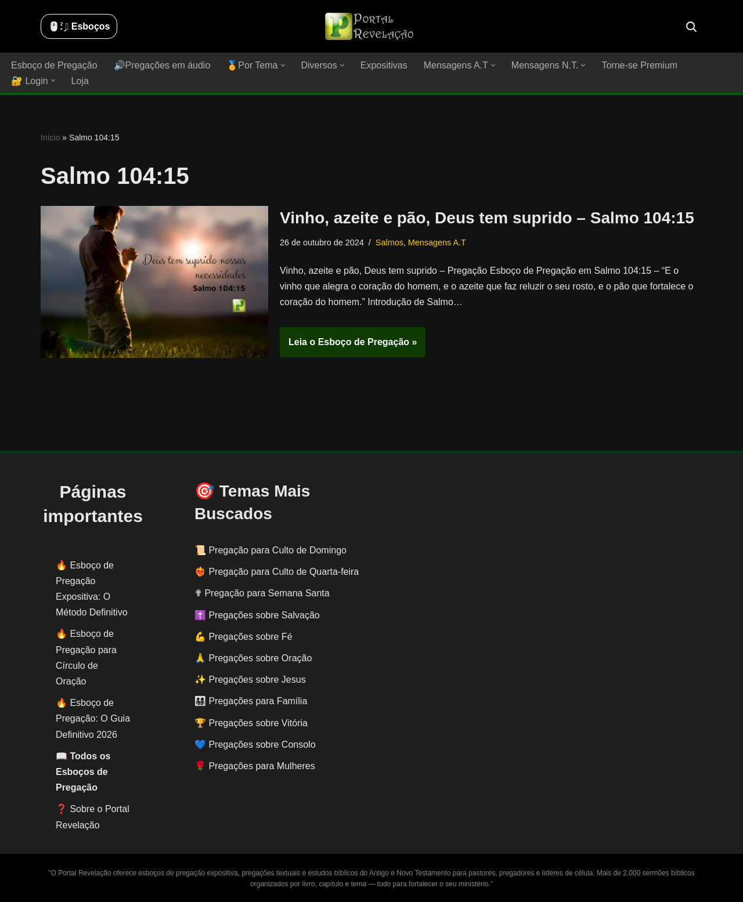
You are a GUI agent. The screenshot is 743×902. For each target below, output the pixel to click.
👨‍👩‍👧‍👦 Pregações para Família (250, 701)
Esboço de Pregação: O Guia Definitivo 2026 (93, 718)
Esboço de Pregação (54, 65)
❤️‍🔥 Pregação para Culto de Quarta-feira (276, 572)
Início (50, 137)
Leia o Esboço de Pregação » (348, 345)
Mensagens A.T (437, 242)
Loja (80, 81)
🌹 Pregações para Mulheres (254, 766)
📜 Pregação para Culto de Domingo (270, 550)
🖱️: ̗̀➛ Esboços (79, 26)
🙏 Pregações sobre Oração (253, 658)
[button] (283, 65)
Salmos (389, 242)
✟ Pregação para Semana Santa (262, 593)
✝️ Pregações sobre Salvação (257, 615)
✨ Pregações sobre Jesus (250, 679)
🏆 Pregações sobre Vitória (251, 723)
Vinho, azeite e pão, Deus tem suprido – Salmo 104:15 (487, 218)
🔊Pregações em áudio (162, 65)
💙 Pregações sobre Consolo (255, 744)
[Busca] (691, 26)
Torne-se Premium (639, 65)
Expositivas (383, 65)
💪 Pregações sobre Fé (243, 637)
